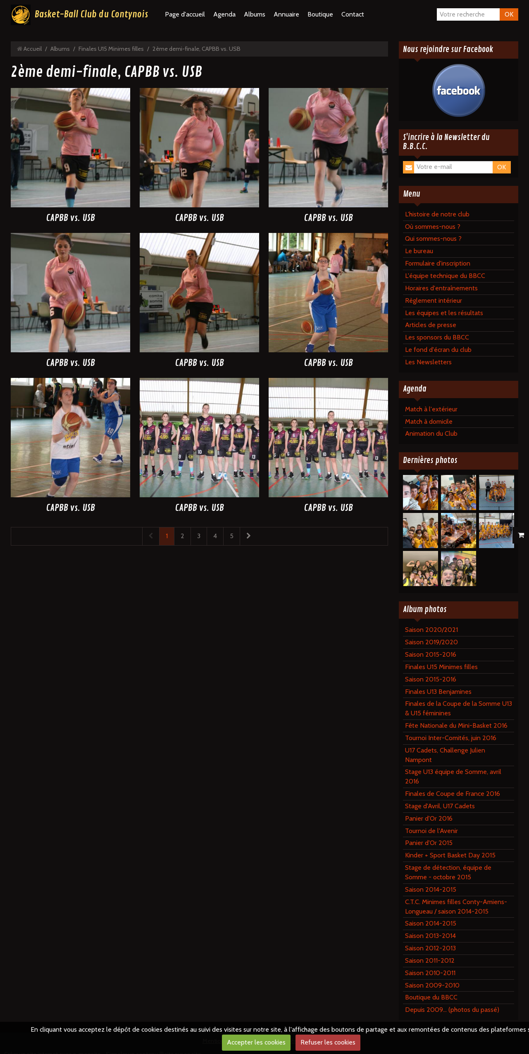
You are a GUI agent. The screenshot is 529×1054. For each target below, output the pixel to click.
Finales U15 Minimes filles (111, 48)
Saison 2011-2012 (430, 960)
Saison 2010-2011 (430, 973)
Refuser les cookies (327, 1042)
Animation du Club (431, 433)
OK (509, 14)
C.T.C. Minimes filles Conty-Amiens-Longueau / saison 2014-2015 (456, 906)
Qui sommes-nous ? (433, 238)
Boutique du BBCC (431, 997)
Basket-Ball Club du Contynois (91, 14)
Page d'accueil (185, 14)
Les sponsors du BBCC (437, 337)
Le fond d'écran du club (438, 350)
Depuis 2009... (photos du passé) (452, 1010)
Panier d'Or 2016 (429, 818)
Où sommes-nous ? (432, 226)
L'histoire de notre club (437, 214)
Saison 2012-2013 (430, 948)
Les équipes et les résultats (444, 313)
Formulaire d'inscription (437, 263)
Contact (352, 14)
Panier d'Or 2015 (429, 843)
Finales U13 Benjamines (438, 692)
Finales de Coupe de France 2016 (452, 794)
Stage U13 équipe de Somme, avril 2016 (453, 776)
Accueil (33, 48)
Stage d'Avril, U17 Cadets (440, 806)
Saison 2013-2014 (430, 936)
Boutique (320, 14)
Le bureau (419, 251)
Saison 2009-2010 (432, 985)
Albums (254, 14)
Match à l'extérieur (431, 409)
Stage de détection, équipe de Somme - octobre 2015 (448, 872)
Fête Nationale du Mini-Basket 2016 (456, 725)
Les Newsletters (428, 362)
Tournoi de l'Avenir (431, 831)
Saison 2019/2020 (431, 642)
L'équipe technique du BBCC (445, 276)
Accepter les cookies (256, 1042)
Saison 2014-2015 (430, 889)
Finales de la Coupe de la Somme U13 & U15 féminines (458, 708)
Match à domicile (429, 421)
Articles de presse (430, 325)
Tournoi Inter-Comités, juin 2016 (450, 738)
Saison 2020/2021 (431, 630)
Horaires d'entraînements (441, 288)
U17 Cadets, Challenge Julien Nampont (445, 755)
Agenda (224, 14)
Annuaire (286, 14)
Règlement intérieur (433, 300)
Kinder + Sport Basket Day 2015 (450, 855)
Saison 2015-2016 (430, 654)
